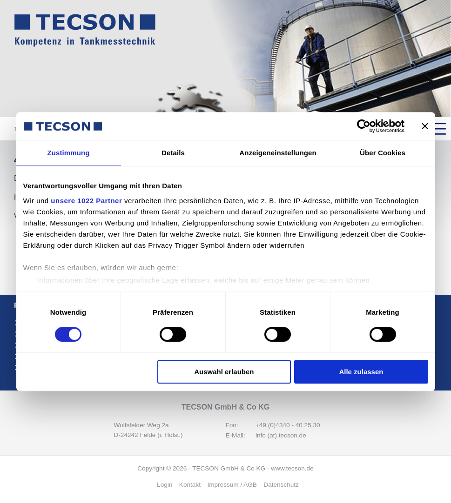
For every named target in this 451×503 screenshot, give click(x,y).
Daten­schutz (281, 484)
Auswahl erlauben (224, 372)
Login (164, 484)
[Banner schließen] (425, 126)
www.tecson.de (292, 468)
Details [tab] (173, 153)
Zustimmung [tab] (68, 153)
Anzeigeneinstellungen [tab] (277, 153)
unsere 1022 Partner (86, 201)
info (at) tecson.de (281, 435)
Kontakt (190, 484)
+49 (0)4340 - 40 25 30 (288, 425)
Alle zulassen (361, 372)
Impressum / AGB (232, 484)
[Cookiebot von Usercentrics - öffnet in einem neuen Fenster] (363, 126)
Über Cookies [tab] (382, 153)
